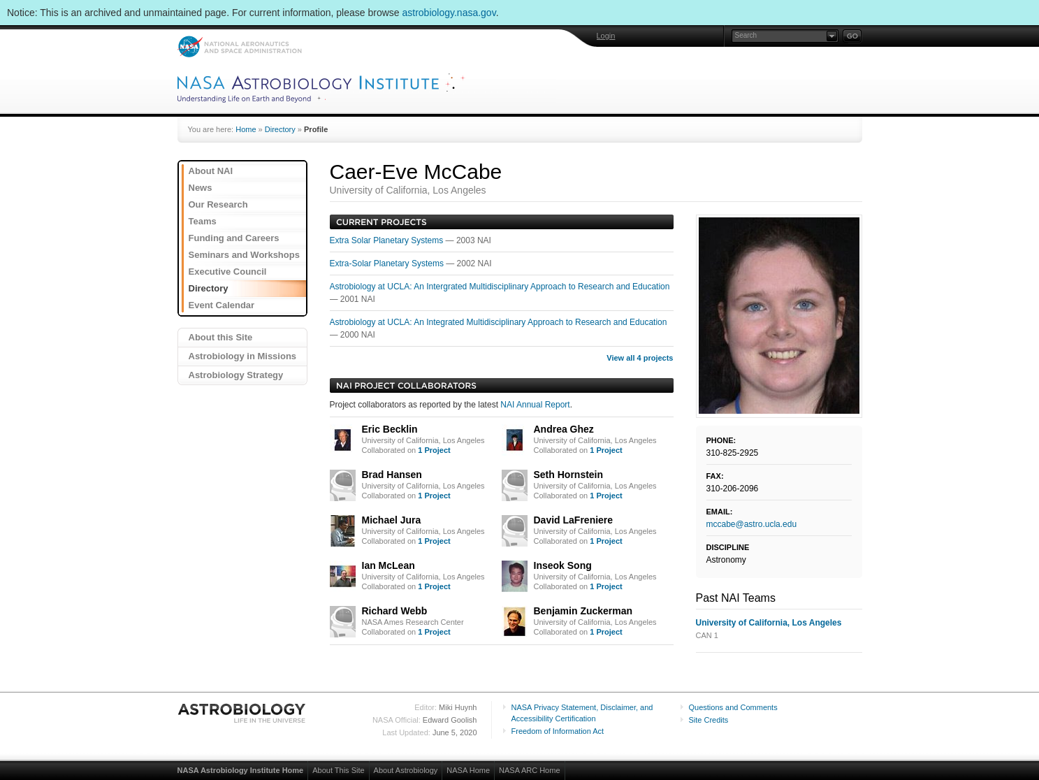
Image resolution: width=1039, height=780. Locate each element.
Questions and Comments (733, 707)
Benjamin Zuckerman (583, 610)
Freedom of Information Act (557, 731)
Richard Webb (395, 610)
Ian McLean (388, 565)
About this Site (221, 337)
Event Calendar (222, 305)
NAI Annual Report (534, 405)
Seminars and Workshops (244, 255)
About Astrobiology (406, 770)
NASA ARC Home (529, 770)
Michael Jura (391, 520)
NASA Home (468, 770)
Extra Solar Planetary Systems (388, 240)
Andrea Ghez (564, 429)
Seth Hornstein (569, 474)
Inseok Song (563, 565)
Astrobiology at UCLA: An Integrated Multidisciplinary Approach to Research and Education (498, 322)
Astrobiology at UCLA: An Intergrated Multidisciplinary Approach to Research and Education (500, 286)
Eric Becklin (390, 429)
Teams (203, 221)
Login (606, 35)
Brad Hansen (392, 474)
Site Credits (709, 720)
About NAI (211, 171)
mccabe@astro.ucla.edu (751, 524)
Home (245, 129)
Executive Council (228, 271)
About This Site (338, 770)
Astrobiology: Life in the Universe (242, 713)
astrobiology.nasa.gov (449, 12)
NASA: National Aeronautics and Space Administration (239, 46)
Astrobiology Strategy (236, 375)
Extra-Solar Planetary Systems (388, 263)
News (200, 187)
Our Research (218, 204)
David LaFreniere (573, 520)
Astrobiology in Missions (243, 356)
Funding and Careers (234, 238)
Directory (280, 129)
